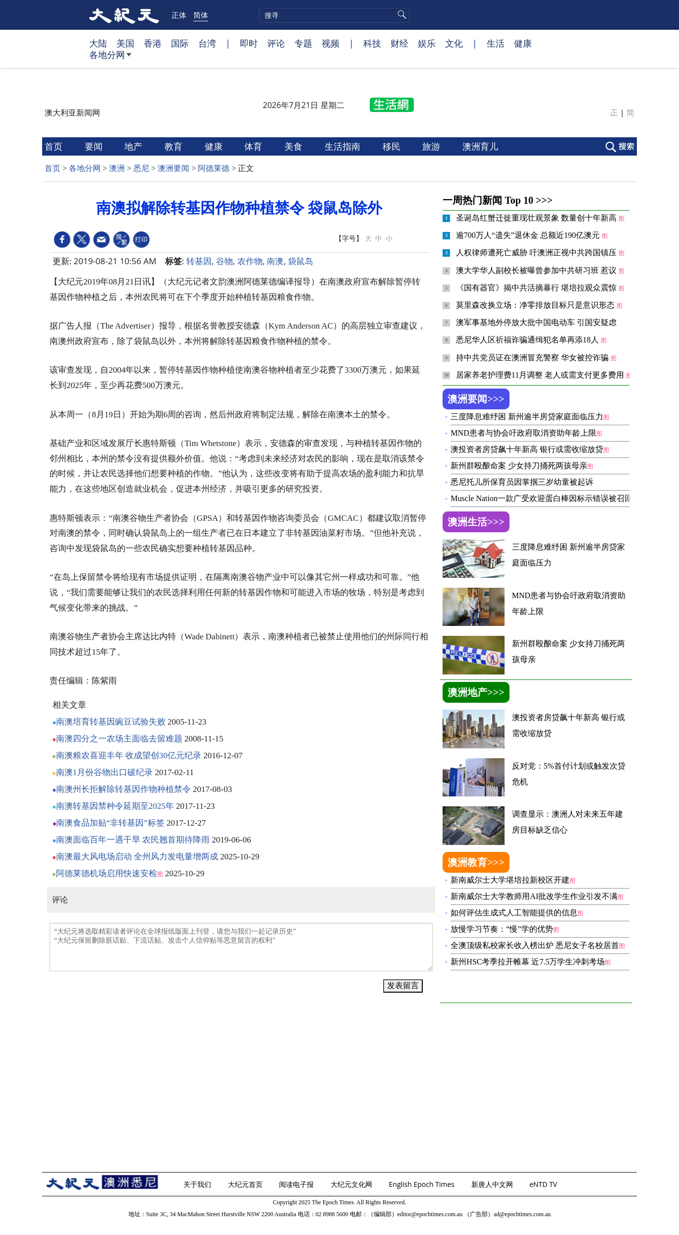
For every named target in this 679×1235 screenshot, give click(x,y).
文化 (454, 43)
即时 (249, 43)
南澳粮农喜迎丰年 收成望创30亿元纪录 (128, 755)
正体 (178, 15)
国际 (180, 43)
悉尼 (141, 168)
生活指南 (344, 146)
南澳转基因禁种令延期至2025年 (115, 806)
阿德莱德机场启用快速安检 (106, 873)
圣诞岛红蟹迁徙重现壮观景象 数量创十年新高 (537, 218)
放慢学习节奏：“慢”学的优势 (502, 929)
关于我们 (198, 1184)
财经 (399, 43)
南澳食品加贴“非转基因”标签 (110, 823)
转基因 (199, 261)
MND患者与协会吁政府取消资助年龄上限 (523, 433)
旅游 (432, 146)
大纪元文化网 (352, 1184)
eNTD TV (544, 1184)
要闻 (95, 146)
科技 (372, 43)
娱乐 (427, 43)
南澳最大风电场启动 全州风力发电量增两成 (137, 856)
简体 (200, 15)
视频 (331, 43)
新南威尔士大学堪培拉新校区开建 (510, 880)
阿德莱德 (213, 168)
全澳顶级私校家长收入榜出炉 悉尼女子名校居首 (535, 945)
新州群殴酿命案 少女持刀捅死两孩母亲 (519, 465)
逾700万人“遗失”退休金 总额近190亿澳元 (529, 235)
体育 (254, 146)
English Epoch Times (422, 1184)
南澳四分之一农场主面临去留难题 (119, 738)
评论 (276, 43)
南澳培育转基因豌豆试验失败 (111, 722)
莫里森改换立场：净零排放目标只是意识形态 (536, 305)
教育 (175, 146)
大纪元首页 (246, 1184)
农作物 (250, 261)
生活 (496, 43)
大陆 (98, 43)
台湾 (207, 43)
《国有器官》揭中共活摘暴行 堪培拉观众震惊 (537, 287)
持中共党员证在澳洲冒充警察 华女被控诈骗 (533, 357)
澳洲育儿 (481, 146)
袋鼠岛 (300, 261)
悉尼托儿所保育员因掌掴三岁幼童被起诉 (522, 482)
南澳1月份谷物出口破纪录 (104, 772)
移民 (393, 146)
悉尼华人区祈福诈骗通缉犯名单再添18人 (528, 340)
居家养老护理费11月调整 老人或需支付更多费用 (541, 375)
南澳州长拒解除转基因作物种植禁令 (123, 789)
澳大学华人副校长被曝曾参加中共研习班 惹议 (537, 270)
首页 (55, 146)
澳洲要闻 (173, 168)
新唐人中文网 (493, 1184)
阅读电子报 (297, 1184)
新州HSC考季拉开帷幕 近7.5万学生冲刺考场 (528, 961)
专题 (303, 43)
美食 (294, 146)
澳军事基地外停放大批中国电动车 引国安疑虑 (536, 322)
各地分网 (110, 58)
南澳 (275, 261)
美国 (125, 43)
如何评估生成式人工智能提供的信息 (514, 912)
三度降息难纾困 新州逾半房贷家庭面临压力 (527, 416)
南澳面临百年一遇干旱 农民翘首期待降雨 (133, 839)
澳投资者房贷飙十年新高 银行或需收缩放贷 (527, 449)
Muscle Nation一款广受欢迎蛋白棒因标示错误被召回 (541, 498)
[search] (334, 15)
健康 (523, 43)
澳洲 (117, 168)
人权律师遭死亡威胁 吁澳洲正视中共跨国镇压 (537, 252)
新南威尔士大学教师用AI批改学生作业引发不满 (534, 896)
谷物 (224, 261)
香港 (153, 43)
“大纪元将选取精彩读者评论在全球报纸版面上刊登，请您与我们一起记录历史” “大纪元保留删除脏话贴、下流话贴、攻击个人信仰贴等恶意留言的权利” (241, 947)
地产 (134, 146)
